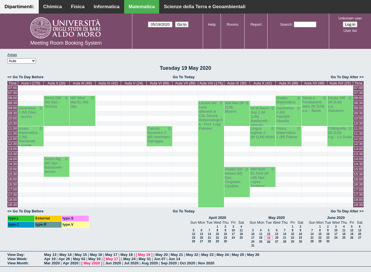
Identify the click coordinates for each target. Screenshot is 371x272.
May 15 (81, 255)
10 (233, 230)
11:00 (12, 128)
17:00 (12, 189)
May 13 (50, 255)
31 (252, 245)
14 (209, 234)
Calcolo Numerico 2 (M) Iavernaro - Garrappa (159, 134)
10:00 (12, 118)
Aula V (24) (134, 83)
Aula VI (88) (159, 83)
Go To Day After (345, 77)
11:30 (12, 133)
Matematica (142, 6)
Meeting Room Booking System (66, 43)
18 (241, 234)
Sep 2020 (169, 263)
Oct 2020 (187, 263)
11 (241, 230)
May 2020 (276, 218)
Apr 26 (64, 259)
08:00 (12, 98)
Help (212, 24)
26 (193, 241)
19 (193, 237)
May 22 (192, 255)
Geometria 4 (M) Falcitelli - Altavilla (288, 114)
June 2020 (336, 218)
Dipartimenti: (19, 6)
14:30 (12, 164)
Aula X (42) (263, 83)
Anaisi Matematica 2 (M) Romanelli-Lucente (31, 136)
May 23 (207, 255)
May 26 (253, 255)
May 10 (94, 259)
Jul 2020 (131, 263)
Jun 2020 (113, 263)
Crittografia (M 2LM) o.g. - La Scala (340, 132)
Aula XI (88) (288, 83)
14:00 (12, 159)
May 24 (223, 255)
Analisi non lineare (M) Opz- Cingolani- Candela (237, 177)
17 (233, 234)
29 (217, 241)
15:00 (12, 169)
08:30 (12, 103)
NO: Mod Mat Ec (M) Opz (82, 102)
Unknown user (350, 18)
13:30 (12, 154)
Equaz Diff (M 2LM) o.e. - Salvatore (340, 104)
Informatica (107, 6)
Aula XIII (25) (340, 83)
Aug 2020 (149, 263)
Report (256, 24)
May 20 (162, 255)
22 (217, 237)
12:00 (12, 138)
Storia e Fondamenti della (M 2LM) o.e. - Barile (314, 104)
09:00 (12, 108)
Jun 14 (174, 259)
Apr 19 (49, 259)
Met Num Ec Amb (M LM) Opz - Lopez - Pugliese (263, 177)
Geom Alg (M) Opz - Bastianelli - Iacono (56, 165)
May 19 (144, 255)
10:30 (12, 123)
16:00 (12, 179)
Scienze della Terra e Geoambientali (204, 6)
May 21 (177, 255)
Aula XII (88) (314, 83)
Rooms (232, 24)
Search (286, 24)
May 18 (126, 255)
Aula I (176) (30, 83)
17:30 (12, 194)
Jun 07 (159, 259)
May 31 (145, 259)
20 (201, 237)
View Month (17, 263)
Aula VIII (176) (211, 83)
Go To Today (184, 77)
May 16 (96, 255)
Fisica (78, 6)
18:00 (12, 199)
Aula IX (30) (237, 83)
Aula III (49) (82, 83)
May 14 (65, 255)
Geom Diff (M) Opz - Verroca (56, 102)
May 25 (238, 255)
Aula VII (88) (185, 83)
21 (209, 237)
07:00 (12, 88)
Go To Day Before (28, 77)
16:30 (12, 184)
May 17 (111, 255)
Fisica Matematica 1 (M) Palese (288, 132)
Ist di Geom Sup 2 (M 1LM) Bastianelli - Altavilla (263, 116)
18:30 (12, 205)
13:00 (12, 149)
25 (241, 237)
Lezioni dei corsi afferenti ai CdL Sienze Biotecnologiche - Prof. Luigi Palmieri (211, 115)
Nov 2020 (206, 263)
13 (201, 234)
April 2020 (217, 218)
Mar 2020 (52, 263)
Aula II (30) (57, 83)
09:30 (12, 113)
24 (233, 237)
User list (350, 31)
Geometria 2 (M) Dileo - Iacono (31, 112)
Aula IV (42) (108, 83)
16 (225, 234)
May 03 (79, 259)
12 (193, 234)
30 (225, 241)
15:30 (12, 174)
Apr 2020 (70, 263)
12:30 (12, 144)
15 (217, 234)
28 (209, 241)
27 (201, 241)
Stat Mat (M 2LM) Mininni (237, 107)
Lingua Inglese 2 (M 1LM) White (263, 132)
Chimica (52, 6)
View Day (15, 255)
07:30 (12, 93)
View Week (16, 259)
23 (225, 237)
